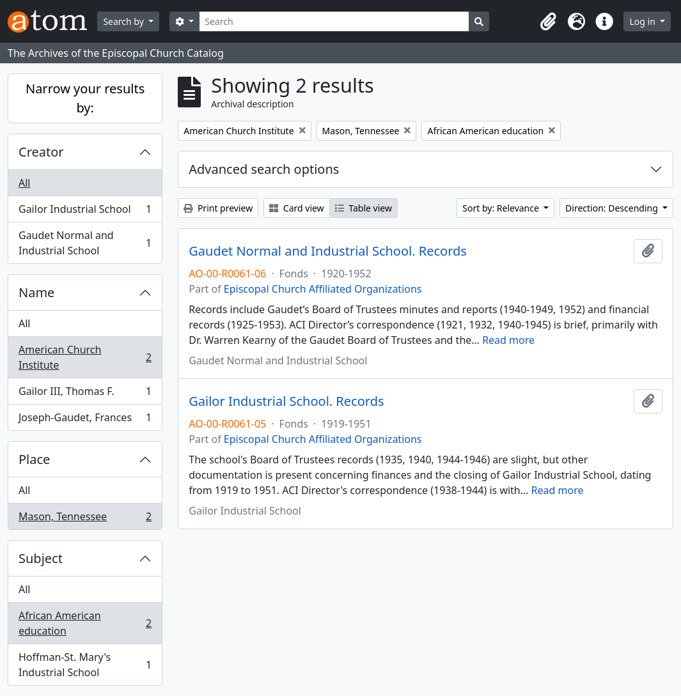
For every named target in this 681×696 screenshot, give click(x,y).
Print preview (218, 208)
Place (34, 459)
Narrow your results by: (85, 98)
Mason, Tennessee (85, 519)
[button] (548, 22)
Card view (296, 208)
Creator (41, 151)
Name (36, 292)
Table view (363, 208)
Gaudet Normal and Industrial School (85, 243)
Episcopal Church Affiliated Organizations (323, 289)
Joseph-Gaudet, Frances (85, 420)
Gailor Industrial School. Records (286, 401)
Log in (643, 21)
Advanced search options (264, 169)
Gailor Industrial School (85, 211)
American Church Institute (85, 357)
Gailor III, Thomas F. (85, 394)
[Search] (334, 21)
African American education (85, 623)
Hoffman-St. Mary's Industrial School (85, 664)
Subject (41, 558)
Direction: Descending (612, 208)
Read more (508, 340)
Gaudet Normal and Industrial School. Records (328, 251)
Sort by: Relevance (501, 208)
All (24, 183)
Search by (124, 21)
